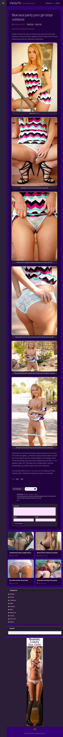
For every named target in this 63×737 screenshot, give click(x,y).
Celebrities (13, 600)
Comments (18, 489)
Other (11, 609)
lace (22, 479)
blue (17, 479)
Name (15, 517)
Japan (11, 603)
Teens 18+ (38, 25)
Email (36, 517)
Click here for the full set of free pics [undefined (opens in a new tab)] (24, 29)
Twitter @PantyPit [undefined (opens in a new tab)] (36, 471)
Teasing (12, 616)
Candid (12, 597)
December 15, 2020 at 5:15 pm (30, 494)
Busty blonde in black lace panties (47, 553)
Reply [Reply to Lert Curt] (18, 500)
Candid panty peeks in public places (20, 553)
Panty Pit (15, 3)
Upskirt (12, 622)
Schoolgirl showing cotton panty (47, 580)
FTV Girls (37, 113)
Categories (48, 3)
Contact (57, 3)
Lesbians (12, 606)
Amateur (12, 594)
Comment (17, 506)
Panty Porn (30, 25)
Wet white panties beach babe (18, 580)
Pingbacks (31, 489)
